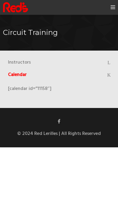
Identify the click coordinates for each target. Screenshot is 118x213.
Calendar (17, 75)
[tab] (59, 62)
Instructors (19, 62)
